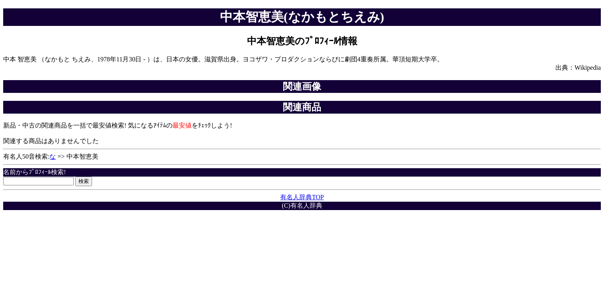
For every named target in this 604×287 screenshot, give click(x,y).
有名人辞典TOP (302, 197)
